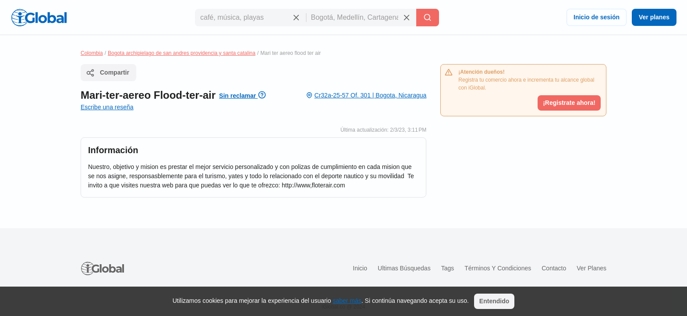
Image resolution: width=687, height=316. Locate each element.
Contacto (554, 268)
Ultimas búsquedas (404, 268)
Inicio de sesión (597, 17)
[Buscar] (427, 17)
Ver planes (654, 17)
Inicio (360, 268)
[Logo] (39, 17)
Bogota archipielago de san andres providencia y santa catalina (181, 53)
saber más (347, 300)
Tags (447, 268)
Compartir (107, 72)
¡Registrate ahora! (569, 102)
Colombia (92, 53)
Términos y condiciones (497, 268)
